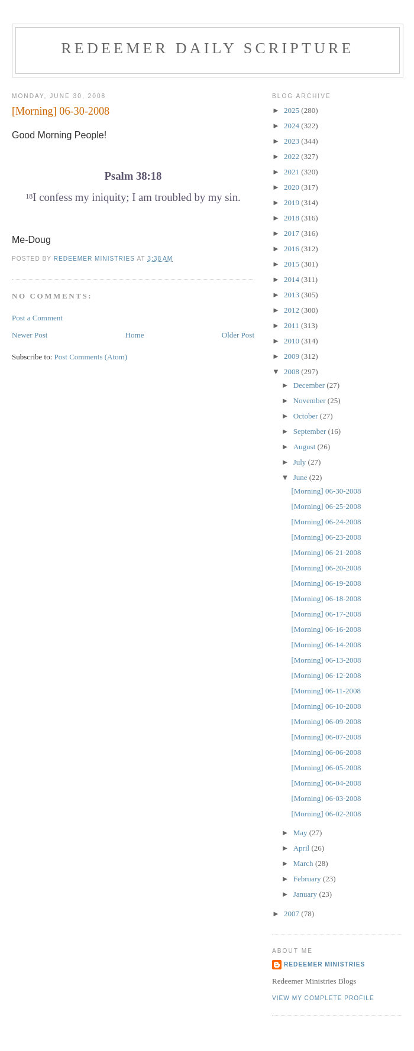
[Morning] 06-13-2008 (326, 660)
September (310, 431)
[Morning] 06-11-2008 (326, 690)
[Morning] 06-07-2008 (326, 736)
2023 (292, 141)
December (310, 385)
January (306, 894)
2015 (292, 263)
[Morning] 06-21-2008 (326, 552)
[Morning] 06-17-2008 (326, 613)
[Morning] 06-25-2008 (326, 506)
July (300, 462)
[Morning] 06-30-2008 (326, 490)
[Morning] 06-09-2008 (326, 721)
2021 (292, 171)
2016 (292, 248)
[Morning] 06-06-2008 (326, 752)
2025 (292, 110)
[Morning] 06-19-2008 (326, 583)
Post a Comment (37, 317)
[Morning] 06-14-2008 (326, 644)
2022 (292, 156)
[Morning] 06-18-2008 (326, 598)
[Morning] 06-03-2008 (326, 798)
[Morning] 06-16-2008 (326, 629)
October (306, 415)
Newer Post (29, 334)
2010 (292, 340)
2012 (292, 310)
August (305, 446)
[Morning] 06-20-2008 (326, 567)
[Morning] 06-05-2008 (326, 767)
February (308, 878)
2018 (292, 217)
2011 (292, 325)
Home (134, 334)
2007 (292, 913)
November (310, 400)
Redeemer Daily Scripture (207, 48)
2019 (292, 202)
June (301, 477)
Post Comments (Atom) (91, 356)
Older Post (238, 334)
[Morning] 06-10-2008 (326, 706)
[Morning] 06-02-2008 (326, 813)
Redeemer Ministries (324, 964)
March (304, 863)
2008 (292, 371)
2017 (292, 233)
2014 (292, 279)
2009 (292, 356)
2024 (292, 125)
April (302, 848)
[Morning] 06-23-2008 (326, 537)
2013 (292, 294)
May (301, 832)
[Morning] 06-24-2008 (326, 521)
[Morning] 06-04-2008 (326, 782)
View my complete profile (323, 998)
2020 (292, 187)
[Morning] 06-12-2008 (326, 675)
